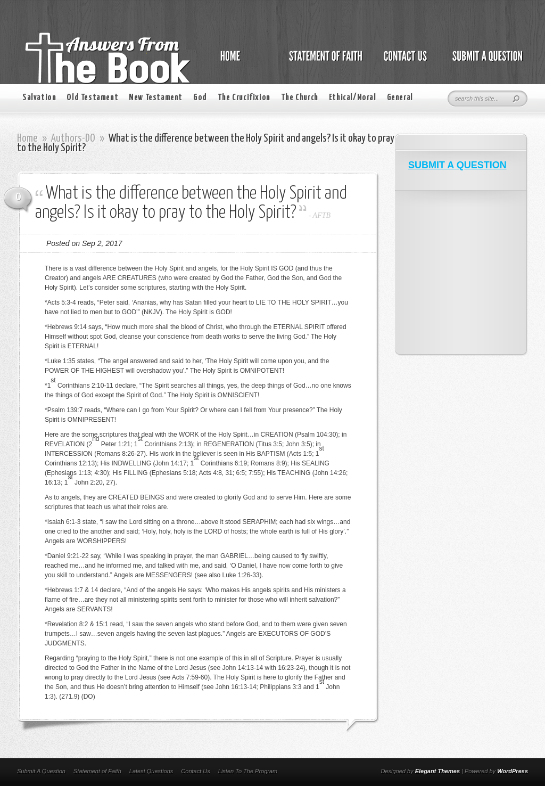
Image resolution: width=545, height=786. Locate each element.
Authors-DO (73, 138)
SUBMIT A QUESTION (457, 165)
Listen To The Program (247, 771)
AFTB (322, 215)
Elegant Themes (437, 771)
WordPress (512, 771)
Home (27, 138)
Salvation (39, 97)
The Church (299, 97)
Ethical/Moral (352, 97)
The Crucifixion (244, 97)
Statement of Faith (97, 771)
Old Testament (92, 97)
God (200, 97)
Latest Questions (151, 771)
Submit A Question (41, 771)
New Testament (156, 97)
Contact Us (195, 771)
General (400, 97)
